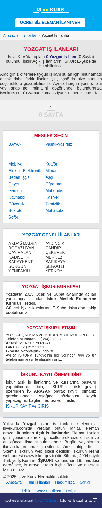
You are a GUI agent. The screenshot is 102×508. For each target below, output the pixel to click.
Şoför (13, 217)
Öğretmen (54, 184)
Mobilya (15, 164)
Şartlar (85, 482)
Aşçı (49, 177)
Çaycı (13, 184)
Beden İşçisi (19, 177)
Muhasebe (54, 210)
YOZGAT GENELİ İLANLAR (51, 234)
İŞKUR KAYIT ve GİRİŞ (27, 406)
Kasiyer (52, 197)
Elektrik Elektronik (24, 171)
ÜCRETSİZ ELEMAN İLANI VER (50, 22)
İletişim (71, 491)
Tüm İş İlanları (38, 482)
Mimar (50, 171)
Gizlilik (24, 491)
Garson (15, 190)
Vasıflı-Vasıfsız (58, 144)
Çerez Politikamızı (47, 500)
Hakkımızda (65, 482)
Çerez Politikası (48, 491)
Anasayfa (14, 482)
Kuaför (51, 164)
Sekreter (16, 210)
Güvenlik (16, 204)
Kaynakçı (16, 197)
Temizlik (52, 204)
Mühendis (54, 190)
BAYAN (15, 144)
